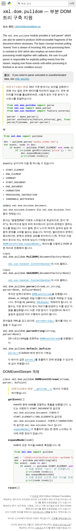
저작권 (35, 496)
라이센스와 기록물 (41, 512)
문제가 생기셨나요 (61, 524)
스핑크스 (39, 528)
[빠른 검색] (42, 3)
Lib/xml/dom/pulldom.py (28, 26)
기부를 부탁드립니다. (61, 518)
